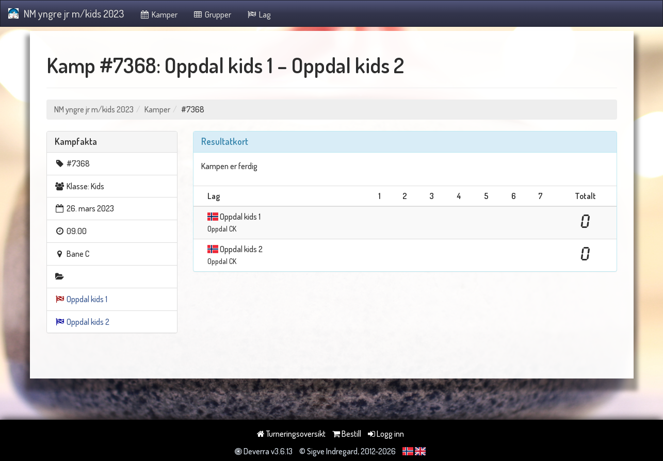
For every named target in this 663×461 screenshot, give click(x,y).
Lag (259, 14)
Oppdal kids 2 (88, 322)
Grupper (212, 14)
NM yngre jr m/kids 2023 (66, 13)
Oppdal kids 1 (87, 299)
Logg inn (386, 434)
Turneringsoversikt (291, 434)
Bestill (346, 434)
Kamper (158, 14)
